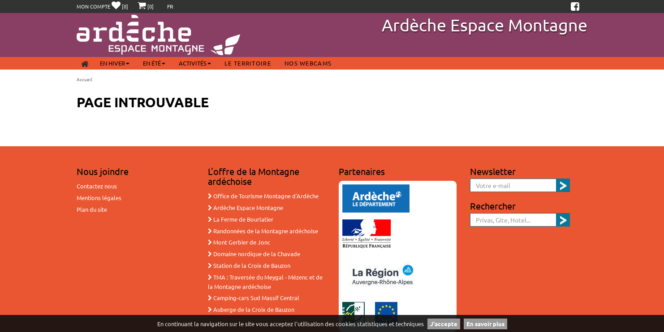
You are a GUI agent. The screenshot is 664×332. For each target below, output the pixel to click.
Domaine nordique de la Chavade (254, 254)
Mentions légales (99, 197)
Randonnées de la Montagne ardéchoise (263, 231)
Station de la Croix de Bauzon (249, 265)
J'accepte (443, 324)
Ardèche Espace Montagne (484, 25)
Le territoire (247, 63)
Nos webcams (308, 63)
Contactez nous (97, 186)
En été (154, 63)
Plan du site (92, 209)
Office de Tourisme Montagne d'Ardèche (263, 196)
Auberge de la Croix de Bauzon (251, 309)
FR (170, 6)
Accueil (84, 79)
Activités (195, 63)
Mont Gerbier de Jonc (239, 242)
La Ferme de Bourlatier (240, 219)
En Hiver (114, 63)
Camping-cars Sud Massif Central (253, 297)
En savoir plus (485, 324)
